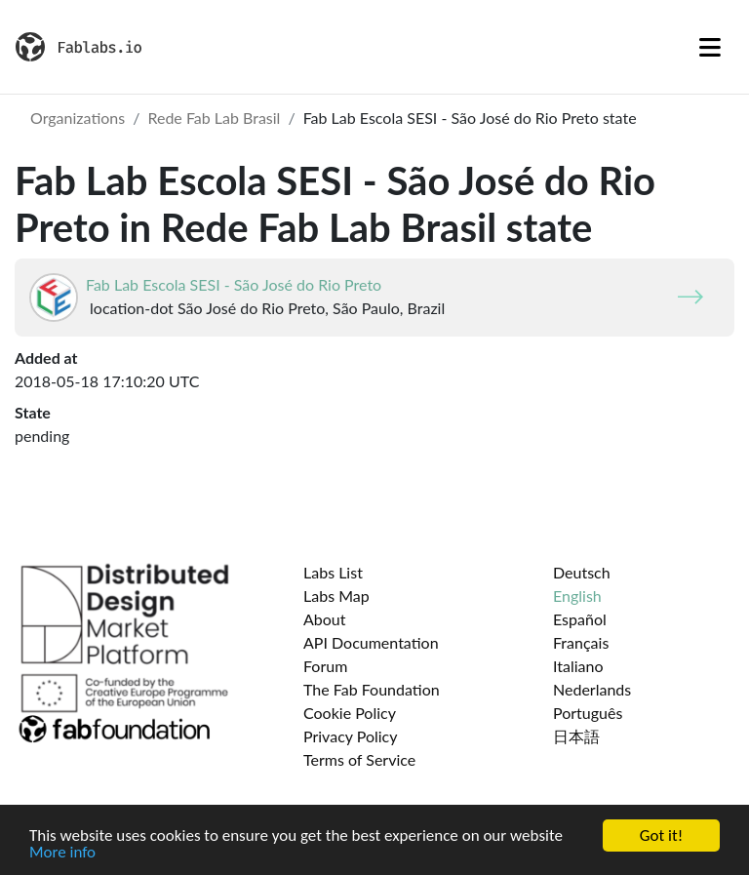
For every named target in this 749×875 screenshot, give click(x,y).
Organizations (77, 117)
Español (580, 619)
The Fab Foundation (371, 689)
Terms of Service (359, 759)
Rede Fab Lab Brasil (213, 117)
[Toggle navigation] (710, 46)
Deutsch (582, 572)
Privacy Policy (350, 736)
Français (581, 642)
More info (62, 853)
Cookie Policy (349, 712)
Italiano (578, 665)
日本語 (576, 736)
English (577, 595)
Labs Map (336, 595)
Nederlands (592, 689)
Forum (325, 665)
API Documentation (371, 642)
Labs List (333, 572)
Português (587, 712)
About (324, 619)
